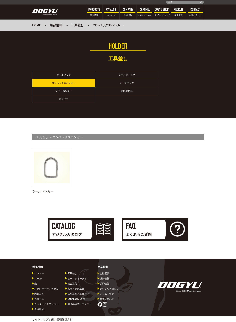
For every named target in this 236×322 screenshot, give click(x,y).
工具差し (77, 25)
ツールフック (54, 76)
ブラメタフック (96, 76)
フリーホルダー (53, 86)
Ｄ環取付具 (96, 86)
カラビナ (140, 86)
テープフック (182, 76)
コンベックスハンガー (139, 76)
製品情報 (56, 25)
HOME (36, 25)
